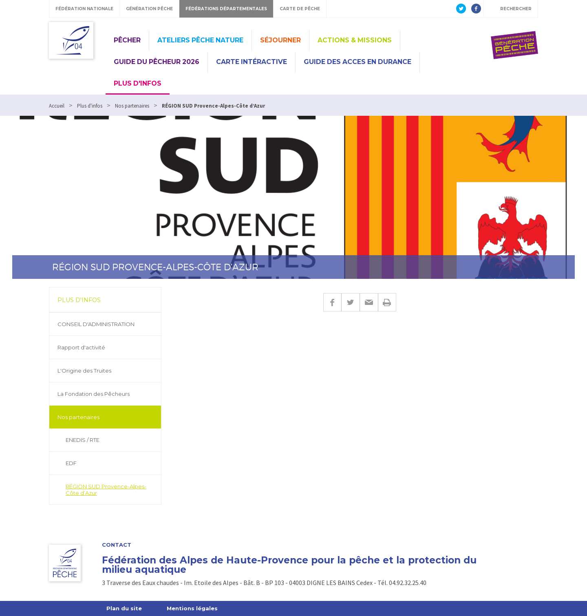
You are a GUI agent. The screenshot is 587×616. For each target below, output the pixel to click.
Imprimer (387, 302)
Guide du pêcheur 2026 (156, 62)
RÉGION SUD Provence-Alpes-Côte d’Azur (106, 489)
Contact (116, 545)
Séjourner (280, 40)
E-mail (369, 302)
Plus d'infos (137, 83)
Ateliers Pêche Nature (200, 40)
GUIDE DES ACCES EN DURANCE (357, 62)
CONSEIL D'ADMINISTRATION (96, 324)
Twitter (350, 302)
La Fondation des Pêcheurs (93, 394)
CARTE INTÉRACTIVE (251, 62)
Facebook (332, 302)
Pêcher (127, 40)
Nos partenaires (78, 417)
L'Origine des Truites (84, 370)
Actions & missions (355, 40)
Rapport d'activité (81, 347)
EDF (71, 463)
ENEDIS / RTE (82, 440)
